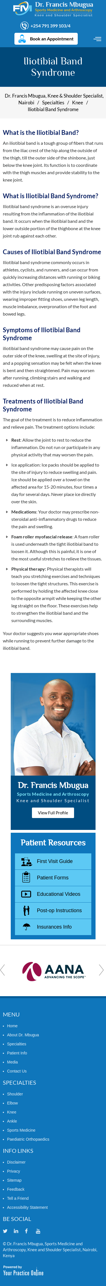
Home (12, 1026)
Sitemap (14, 1180)
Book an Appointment (51, 38)
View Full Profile (53, 812)
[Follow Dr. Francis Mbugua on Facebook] (30, 1232)
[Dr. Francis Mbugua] (53, 9)
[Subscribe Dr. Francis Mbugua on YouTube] (41, 1232)
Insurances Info (54, 927)
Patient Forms (53, 878)
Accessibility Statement (27, 1207)
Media (12, 1062)
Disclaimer (16, 1162)
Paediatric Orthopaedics (28, 1139)
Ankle (12, 1121)
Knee (77, 102)
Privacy (13, 1171)
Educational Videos (59, 894)
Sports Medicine (21, 1130)
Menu (98, 39)
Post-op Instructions (59, 910)
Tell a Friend (18, 1198)
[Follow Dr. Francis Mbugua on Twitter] (8, 1232)
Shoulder (15, 1094)
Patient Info (17, 1053)
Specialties (53, 102)
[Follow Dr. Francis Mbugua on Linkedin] (19, 1232)
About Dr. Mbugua (23, 1035)
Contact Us (17, 1071)
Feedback (15, 1189)
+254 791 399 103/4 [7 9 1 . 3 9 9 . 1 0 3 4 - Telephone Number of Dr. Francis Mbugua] (50, 25)
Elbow (12, 1103)
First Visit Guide (55, 861)
